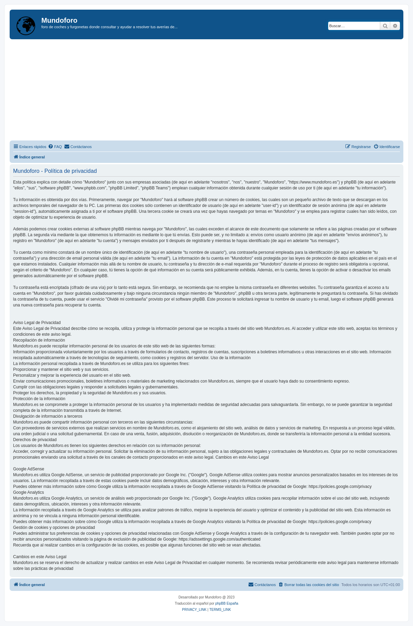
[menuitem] (55, 147)
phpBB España (226, 603)
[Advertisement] (211, 91)
